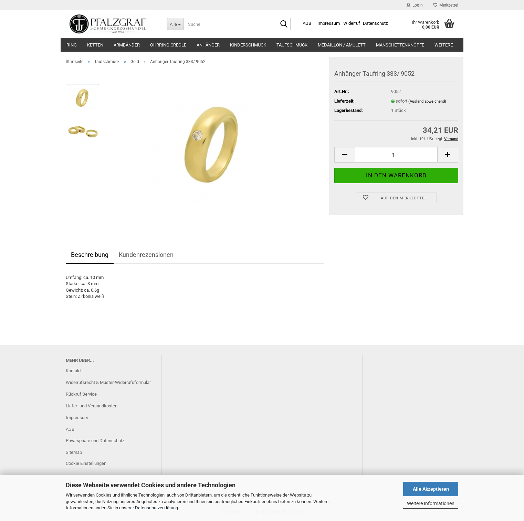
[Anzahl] (396, 155)
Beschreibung (89, 254)
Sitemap (74, 452)
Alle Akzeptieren (431, 489)
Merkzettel (445, 5)
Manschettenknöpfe (400, 45)
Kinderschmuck (248, 45)
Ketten (95, 45)
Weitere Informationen (430, 503)
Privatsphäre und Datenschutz (95, 440)
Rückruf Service (81, 394)
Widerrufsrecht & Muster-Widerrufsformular (108, 382)
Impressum (328, 23)
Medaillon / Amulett (342, 45)
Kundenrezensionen (146, 254)
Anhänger (208, 45)
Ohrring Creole (168, 45)
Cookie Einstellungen (86, 463)
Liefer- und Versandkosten (91, 405)
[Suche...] (175, 24)
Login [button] (415, 5)
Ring (71, 45)
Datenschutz (375, 23)
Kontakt (73, 370)
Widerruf (351, 23)
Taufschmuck (291, 45)
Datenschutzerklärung (156, 507)
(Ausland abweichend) (427, 101)
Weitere (443, 45)
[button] (344, 155)
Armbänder (127, 45)
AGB (307, 23)
